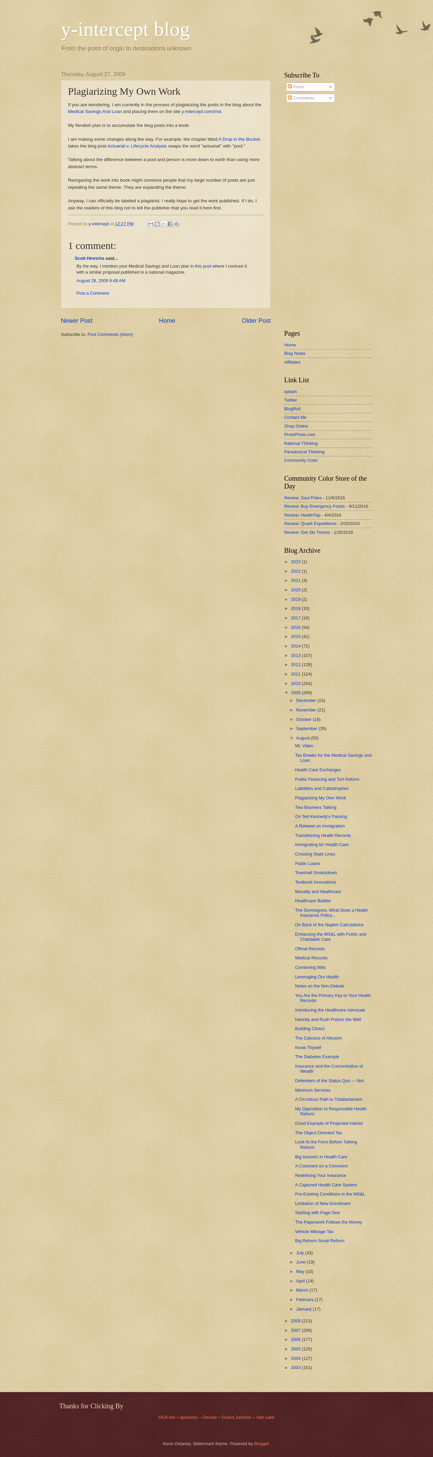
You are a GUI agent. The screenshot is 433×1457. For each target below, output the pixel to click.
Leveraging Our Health (317, 976)
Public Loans (307, 863)
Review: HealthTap (302, 515)
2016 (296, 627)
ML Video (304, 745)
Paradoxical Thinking (304, 451)
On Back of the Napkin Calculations (329, 924)
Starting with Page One (317, 1212)
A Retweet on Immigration (320, 825)
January (304, 1309)
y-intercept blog (125, 29)
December (306, 700)
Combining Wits (310, 967)
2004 (296, 1358)
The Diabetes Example (317, 1056)
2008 (296, 1320)
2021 (296, 580)
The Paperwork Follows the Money (328, 1222)
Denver (210, 1417)
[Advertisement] (304, 216)
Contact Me (295, 417)
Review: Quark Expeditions (310, 523)
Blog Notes (294, 353)
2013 (296, 655)
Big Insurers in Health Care (321, 1156)
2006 (296, 1339)
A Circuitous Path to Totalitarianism (328, 1099)
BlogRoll (292, 408)
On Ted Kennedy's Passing (321, 816)
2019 (296, 599)
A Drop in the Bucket (239, 139)
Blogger (261, 1443)
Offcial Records (310, 948)
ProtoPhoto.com (299, 434)
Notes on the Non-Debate (319, 985)
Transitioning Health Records (323, 835)
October (304, 719)
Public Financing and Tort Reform (327, 779)
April (301, 1280)
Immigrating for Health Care (321, 844)
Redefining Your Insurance (320, 1175)
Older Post (256, 320)
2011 (296, 674)
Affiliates (292, 362)
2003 (296, 1367)
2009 (296, 692)
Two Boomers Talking (315, 807)
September (307, 728)
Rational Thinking (301, 443)
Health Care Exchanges (318, 769)
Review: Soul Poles (303, 497)
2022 (296, 571)
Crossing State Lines (315, 854)
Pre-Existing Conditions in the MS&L (330, 1194)
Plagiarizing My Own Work (320, 797)
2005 (296, 1348)
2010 (296, 683)
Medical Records (311, 957)
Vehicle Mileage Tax (314, 1231)
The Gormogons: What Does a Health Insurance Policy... (331, 913)
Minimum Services (313, 1090)
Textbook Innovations (315, 882)
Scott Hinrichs (89, 258)
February (305, 1299)
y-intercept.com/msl (201, 111)
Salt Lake (265, 1417)
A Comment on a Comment (321, 1165)
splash (290, 391)
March (302, 1290)
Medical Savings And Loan (95, 111)
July (300, 1252)
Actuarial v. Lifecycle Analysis (137, 146)
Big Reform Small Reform (319, 1240)
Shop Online (296, 426)
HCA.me (167, 1417)
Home (167, 320)
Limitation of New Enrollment (322, 1203)
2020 (296, 589)
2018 (296, 608)
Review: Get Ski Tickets (307, 532)
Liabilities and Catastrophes (321, 788)
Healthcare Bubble (313, 900)
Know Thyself (308, 1047)
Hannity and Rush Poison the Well (328, 1019)
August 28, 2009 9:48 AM (101, 280)
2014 (296, 645)
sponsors (189, 1417)
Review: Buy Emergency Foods (314, 506)
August (303, 738)
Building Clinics (309, 1028)
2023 (296, 561)
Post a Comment (92, 293)
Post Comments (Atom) (110, 334)
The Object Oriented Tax (318, 1132)
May (300, 1271)
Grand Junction (236, 1417)
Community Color (301, 460)
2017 (296, 617)
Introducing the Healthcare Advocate (330, 1009)
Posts (296, 86)
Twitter (290, 400)
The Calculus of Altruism (318, 1038)
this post (203, 266)
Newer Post (76, 320)
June (301, 1262)
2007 (296, 1330)
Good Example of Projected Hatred (329, 1123)
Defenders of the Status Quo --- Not (329, 1080)
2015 (296, 636)
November (306, 709)
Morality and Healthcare (318, 891)
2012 (296, 664)
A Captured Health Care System (326, 1184)
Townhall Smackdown (316, 872)
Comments (301, 97)
